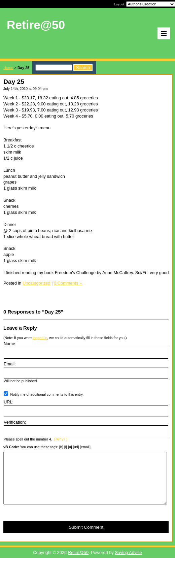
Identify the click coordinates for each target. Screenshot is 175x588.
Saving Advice (128, 562)
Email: (10, 363)
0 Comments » (68, 283)
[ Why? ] (60, 439)
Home (8, 68)
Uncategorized (36, 283)
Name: (10, 343)
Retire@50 (78, 562)
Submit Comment (86, 537)
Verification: (15, 422)
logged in (40, 338)
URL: (8, 401)
